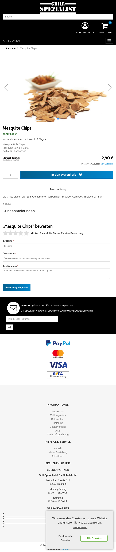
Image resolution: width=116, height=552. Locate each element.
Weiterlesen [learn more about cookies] (80, 527)
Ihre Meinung (10, 266)
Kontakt (58, 448)
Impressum (58, 411)
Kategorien (11, 40)
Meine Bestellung (58, 452)
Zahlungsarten (58, 415)
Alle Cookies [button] (94, 538)
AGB (58, 430)
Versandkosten (107, 164)
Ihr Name (7, 241)
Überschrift (9, 253)
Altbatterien (58, 456)
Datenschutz (58, 419)
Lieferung (58, 423)
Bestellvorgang (58, 426)
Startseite (10, 48)
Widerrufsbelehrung (58, 434)
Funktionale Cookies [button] (66, 538)
